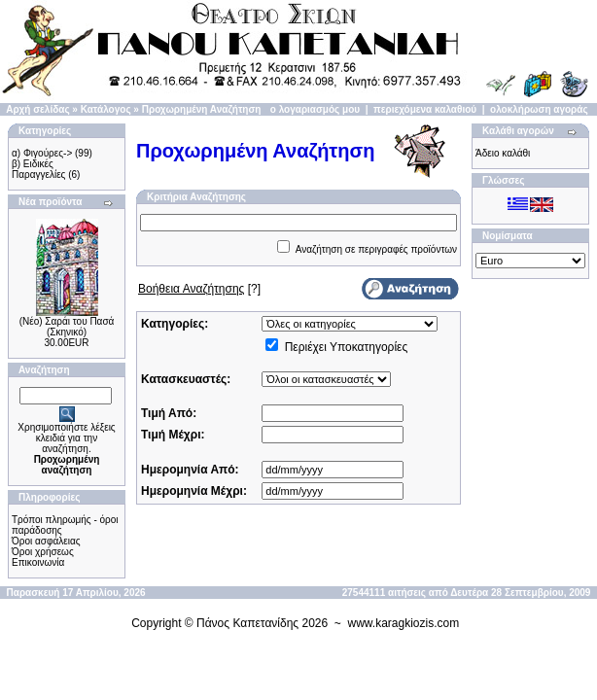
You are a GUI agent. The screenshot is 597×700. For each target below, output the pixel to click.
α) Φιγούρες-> (42, 153)
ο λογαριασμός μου (315, 109)
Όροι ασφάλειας (46, 541)
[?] (199, 289)
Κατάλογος (106, 109)
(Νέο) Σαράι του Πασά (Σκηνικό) (67, 326)
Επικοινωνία (38, 562)
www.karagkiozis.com (404, 623)
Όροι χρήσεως (43, 551)
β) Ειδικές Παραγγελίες (38, 169)
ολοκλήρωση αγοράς (539, 109)
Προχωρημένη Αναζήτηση (202, 109)
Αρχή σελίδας (37, 109)
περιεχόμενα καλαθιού (424, 109)
